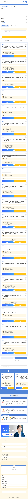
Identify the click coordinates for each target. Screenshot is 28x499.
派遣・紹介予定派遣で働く (5, 454)
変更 (26, 13)
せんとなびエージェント (3, 3)
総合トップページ (5, 443)
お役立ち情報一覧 (4, 459)
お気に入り (3, 448)
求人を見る (20, 55)
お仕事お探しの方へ (4, 453)
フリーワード (3, 31)
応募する (7, 55)
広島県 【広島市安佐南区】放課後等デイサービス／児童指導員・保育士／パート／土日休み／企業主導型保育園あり (14, 202)
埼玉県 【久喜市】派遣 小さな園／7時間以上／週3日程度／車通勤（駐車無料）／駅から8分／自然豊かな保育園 (14, 47)
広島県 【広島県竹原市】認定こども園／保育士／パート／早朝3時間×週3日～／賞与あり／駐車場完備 (14, 311)
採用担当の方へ (15, 453)
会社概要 (3, 494)
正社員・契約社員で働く (5, 455)
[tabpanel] (7, 382)
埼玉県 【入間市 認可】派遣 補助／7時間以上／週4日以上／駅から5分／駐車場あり (7, 378)
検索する (14, 36)
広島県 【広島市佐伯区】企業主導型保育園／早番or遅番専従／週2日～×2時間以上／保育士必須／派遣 (14, 233)
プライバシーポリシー (15, 494)
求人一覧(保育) (9, 3)
